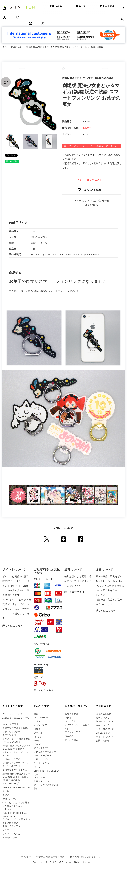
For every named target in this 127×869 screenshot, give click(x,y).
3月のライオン (9, 799)
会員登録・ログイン (76, 706)
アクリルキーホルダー (45, 751)
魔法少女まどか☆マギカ (14, 770)
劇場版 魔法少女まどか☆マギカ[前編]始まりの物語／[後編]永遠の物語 (16, 777)
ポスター (38, 729)
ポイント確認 (71, 739)
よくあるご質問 (104, 714)
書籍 (36, 714)
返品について (92, 205)
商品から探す (17, 47)
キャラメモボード (43, 755)
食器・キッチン (41, 781)
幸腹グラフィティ (11, 826)
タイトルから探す (12, 706)
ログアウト (70, 721)
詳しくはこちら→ (12, 625)
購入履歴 (69, 736)
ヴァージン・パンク (12, 714)
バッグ (37, 740)
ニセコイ (6, 809)
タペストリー (40, 721)
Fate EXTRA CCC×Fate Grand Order (14, 815)
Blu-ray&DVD (41, 717)
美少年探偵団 (9, 735)
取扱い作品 (56, 6)
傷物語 (5, 795)
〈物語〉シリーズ (11, 758)
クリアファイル (41, 759)
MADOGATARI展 (10, 783)
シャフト (6, 830)
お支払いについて (105, 721)
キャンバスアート (43, 725)
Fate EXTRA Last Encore (16, 787)
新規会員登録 (107, 6)
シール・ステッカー (44, 763)
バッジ (37, 767)
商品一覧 (81, 6)
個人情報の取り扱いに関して (85, 857)
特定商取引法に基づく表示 (50, 857)
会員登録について (105, 729)
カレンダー (39, 777)
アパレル (38, 733)
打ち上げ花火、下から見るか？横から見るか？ (15, 804)
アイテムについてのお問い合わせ (91, 200)
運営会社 (26, 857)
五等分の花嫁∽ (10, 837)
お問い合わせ (102, 740)
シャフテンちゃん (11, 834)
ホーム (5, 47)
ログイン (69, 717)
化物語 (5, 791)
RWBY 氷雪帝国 (10, 724)
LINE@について (104, 733)
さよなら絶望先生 (11, 766)
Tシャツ (38, 736)
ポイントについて (105, 736)
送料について (102, 717)
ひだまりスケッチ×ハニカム (16, 762)
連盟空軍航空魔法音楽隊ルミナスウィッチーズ (15, 730)
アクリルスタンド (43, 748)
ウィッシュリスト (74, 732)
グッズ (37, 744)
